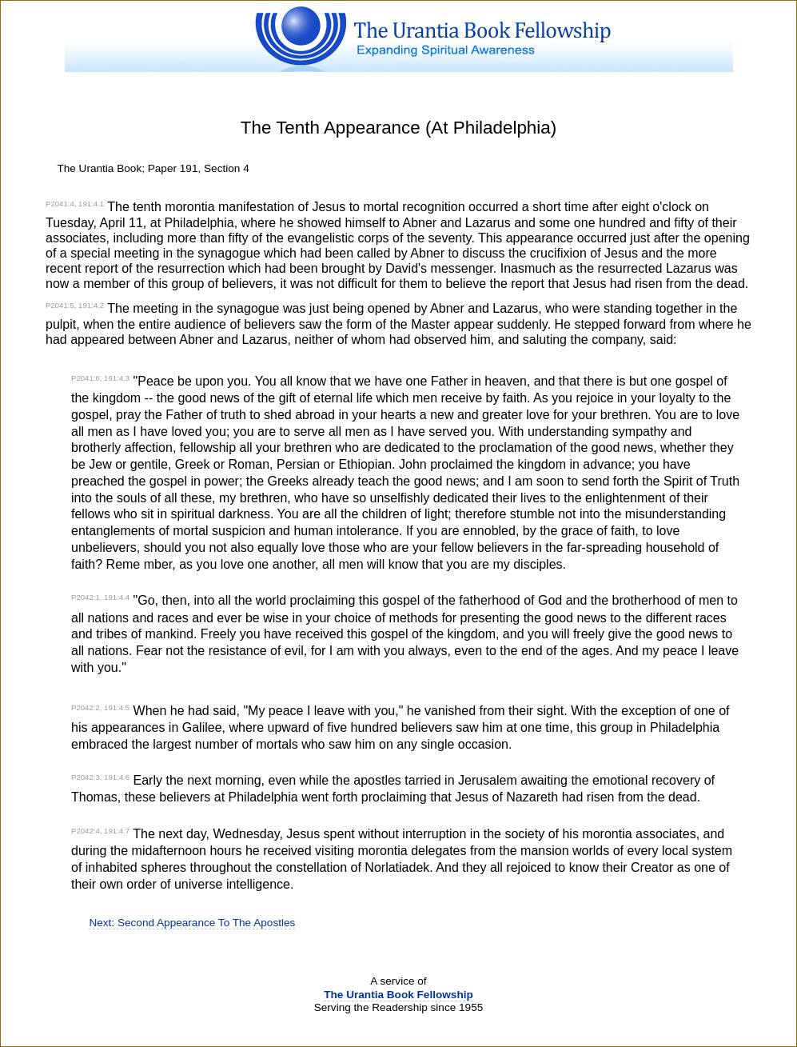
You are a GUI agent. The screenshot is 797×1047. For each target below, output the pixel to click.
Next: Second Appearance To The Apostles (192, 923)
